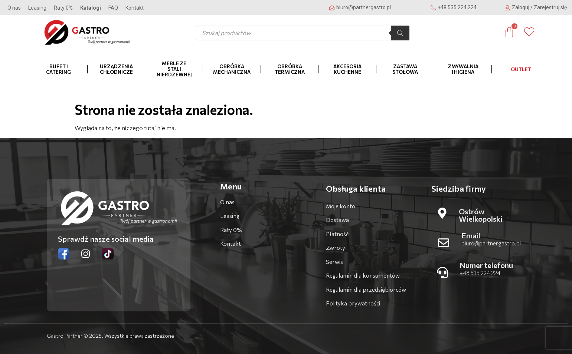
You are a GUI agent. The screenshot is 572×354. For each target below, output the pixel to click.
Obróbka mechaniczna (232, 69)
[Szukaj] (400, 33)
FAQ (113, 8)
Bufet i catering (58, 69)
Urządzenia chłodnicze (116, 69)
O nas (14, 8)
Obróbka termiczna (290, 69)
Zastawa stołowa (405, 69)
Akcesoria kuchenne (347, 69)
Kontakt (134, 8)
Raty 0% (63, 8)
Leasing (37, 8)
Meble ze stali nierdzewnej (174, 68)
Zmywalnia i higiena (463, 69)
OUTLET (521, 69)
